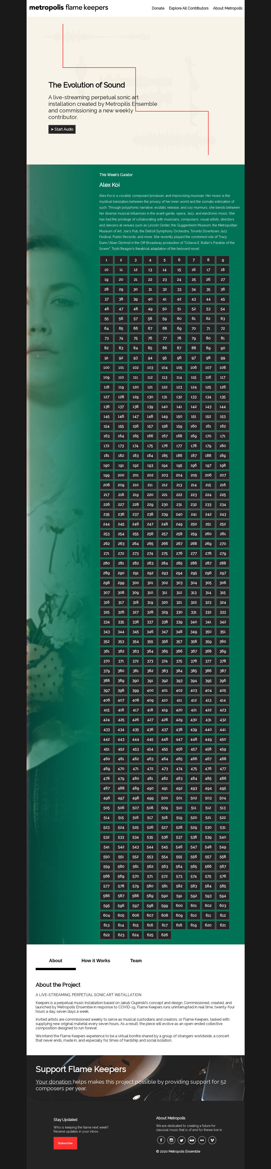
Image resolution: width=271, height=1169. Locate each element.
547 (194, 847)
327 (135, 612)
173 (121, 446)
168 (179, 436)
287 (208, 563)
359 (208, 641)
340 (193, 622)
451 (106, 749)
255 (135, 534)
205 (194, 475)
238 (150, 514)
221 (164, 495)
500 (164, 798)
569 (121, 876)
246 (135, 524)
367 (194, 651)
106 (194, 367)
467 (208, 759)
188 (208, 455)
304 (193, 583)
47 (121, 309)
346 (150, 632)
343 (106, 632)
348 (179, 632)
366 (179, 651)
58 (150, 318)
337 (150, 622)
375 (179, 661)
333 (223, 612)
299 (121, 583)
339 (179, 622)
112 (150, 377)
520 (194, 817)
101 (121, 367)
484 (193, 778)
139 (150, 407)
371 (121, 661)
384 (179, 671)
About (55, 960)
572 (165, 876)
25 (194, 279)
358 (194, 641)
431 (208, 720)
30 (135, 289)
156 (136, 426)
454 (150, 749)
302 (165, 583)
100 (106, 367)
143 (208, 407)
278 (208, 553)
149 (165, 416)
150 (179, 416)
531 (223, 827)
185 (165, 455)
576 (223, 876)
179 (208, 446)
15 (179, 270)
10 (106, 270)
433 (106, 729)
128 (121, 397)
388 (106, 680)
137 (121, 407)
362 (121, 651)
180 (223, 446)
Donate (158, 8)
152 (208, 416)
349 (193, 632)
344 (121, 632)
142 (194, 407)
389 (121, 680)
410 (165, 700)
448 (193, 739)
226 (106, 504)
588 (135, 896)
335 (121, 622)
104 (165, 367)
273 (135, 553)
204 (179, 475)
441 (223, 729)
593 (208, 896)
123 (179, 387)
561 (136, 866)
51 (179, 309)
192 (136, 465)
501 (179, 798)
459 (222, 749)
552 (135, 857)
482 (164, 778)
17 (208, 270)
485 (208, 778)
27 (223, 279)
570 (135, 876)
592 (194, 896)
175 (150, 446)
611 (208, 915)
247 (150, 524)
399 (135, 690)
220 (150, 495)
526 (150, 827)
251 (208, 524)
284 (164, 563)
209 (121, 485)
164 (121, 436)
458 (208, 749)
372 (135, 661)
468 (222, 759)
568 (106, 876)
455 (165, 749)
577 (106, 886)
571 (150, 876)
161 (208, 426)
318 (136, 602)
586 (106, 896)
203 (165, 475)
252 (223, 524)
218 (121, 495)
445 (150, 739)
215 (208, 485)
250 (194, 524)
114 (179, 377)
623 (121, 935)
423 (223, 710)
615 (136, 925)
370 (106, 661)
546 (179, 847)
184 (150, 455)
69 (179, 328)
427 (150, 720)
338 (165, 622)
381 (136, 671)
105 (179, 367)
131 (164, 397)
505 (106, 808)
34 (193, 289)
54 (223, 309)
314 (208, 592)
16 (194, 270)
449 (208, 739)
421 (194, 710)
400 (150, 690)
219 (136, 495)
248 (164, 524)
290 (121, 573)
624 (135, 935)
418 (150, 710)
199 (106, 475)
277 (194, 553)
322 (194, 602)
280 (106, 563)
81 (223, 338)
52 (194, 309)
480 (135, 778)
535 (150, 837)
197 (208, 465)
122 (164, 387)
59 (164, 318)
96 (179, 358)
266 (164, 543)
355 (150, 641)
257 (165, 534)
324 (223, 602)
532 (106, 837)
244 (106, 524)
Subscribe (65, 1143)
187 (194, 455)
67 (150, 328)
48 (135, 309)
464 (164, 759)
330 (179, 612)
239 (165, 514)
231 (179, 504)
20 (121, 279)
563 (165, 866)
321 (179, 602)
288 (222, 563)
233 (208, 504)
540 (222, 837)
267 (179, 543)
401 (165, 690)
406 (106, 700)
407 (121, 700)
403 (193, 690)
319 (150, 602)
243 (223, 514)
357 (179, 641)
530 (208, 827)
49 (150, 309)
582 (179, 886)
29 (121, 289)
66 (135, 328)
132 (179, 397)
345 (135, 632)
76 (150, 338)
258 (179, 534)
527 (165, 827)
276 (179, 553)
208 (106, 485)
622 (106, 935)
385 (194, 671)
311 (164, 592)
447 (179, 739)
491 (165, 788)
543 (135, 847)
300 (135, 583)
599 (164, 905)
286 (193, 563)
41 (165, 299)
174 (135, 446)
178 (194, 446)
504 (222, 798)
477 (223, 769)
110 (121, 377)
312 (179, 592)
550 (106, 857)
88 (193, 348)
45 (223, 299)
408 (135, 700)
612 (223, 915)
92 (121, 358)
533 (121, 837)
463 (150, 759)
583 (194, 886)
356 (165, 641)
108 (223, 367)
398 (121, 690)
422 (208, 710)
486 (222, 778)
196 (194, 465)
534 (135, 837)
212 (164, 485)
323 (208, 602)
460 (106, 759)
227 (121, 504)
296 (208, 573)
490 (150, 788)
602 (208, 905)
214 (194, 485)
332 (208, 612)
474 (179, 769)
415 (106, 710)
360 (222, 641)
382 (150, 671)
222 (179, 495)
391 (150, 680)
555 (179, 857)
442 (106, 739)
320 (165, 602)
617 (165, 925)
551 (121, 857)
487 (106, 788)
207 (223, 475)
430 (193, 720)
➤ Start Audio (62, 129)
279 (223, 553)
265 (150, 543)
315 (223, 592)
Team (136, 960)
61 (194, 318)
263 (121, 543)
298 (106, 583)
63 (223, 318)
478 (106, 778)
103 (150, 367)
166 (150, 436)
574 (194, 876)
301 (150, 583)
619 (194, 925)
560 (121, 866)
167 (165, 436)
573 (179, 876)
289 (106, 573)
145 (106, 416)
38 (121, 299)
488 (121, 788)
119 (121, 387)
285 (179, 563)
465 (179, 759)
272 (121, 553)
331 (193, 612)
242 (208, 514)
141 (179, 407)
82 (106, 348)
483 (179, 778)
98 (208, 358)
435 (135, 729)
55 (106, 318)
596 (121, 905)
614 (121, 925)
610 (194, 915)
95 (164, 358)
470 (121, 769)
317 (121, 602)
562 (150, 866)
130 (150, 397)
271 (106, 553)
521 (208, 817)
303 (179, 583)
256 (150, 534)
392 (165, 680)
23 (165, 279)
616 (150, 925)
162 (223, 426)
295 (194, 573)
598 (150, 905)
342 (223, 622)
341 (208, 622)
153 (223, 416)
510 (179, 808)
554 (165, 857)
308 (121, 592)
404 (208, 690)
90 (223, 348)
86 (164, 348)
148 (150, 416)
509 (164, 808)
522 (223, 817)
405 (222, 690)
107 (208, 367)
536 (165, 837)
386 (208, 671)
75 (136, 338)
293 (165, 573)
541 (106, 847)
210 (136, 485)
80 (208, 338)
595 (106, 905)
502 (194, 798)
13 (150, 270)
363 (135, 651)
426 (135, 720)
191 (121, 465)
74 (121, 338)
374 (165, 661)
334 (106, 622)
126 (223, 387)
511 (193, 808)
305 (208, 583)
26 (208, 279)
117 (222, 377)
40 (150, 299)
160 (194, 426)
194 (165, 465)
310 (150, 592)
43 (193, 299)
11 (121, 270)
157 (150, 426)
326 (121, 612)
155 (121, 426)
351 (223, 632)
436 (150, 729)
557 (208, 857)
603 (222, 905)
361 (106, 651)
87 (179, 348)
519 (179, 817)
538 (194, 837)
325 (106, 612)
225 (223, 495)
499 (150, 798)
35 (208, 289)
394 (193, 680)
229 (150, 504)
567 (223, 866)
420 (179, 710)
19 (106, 279)
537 (179, 837)
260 (208, 534)
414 (223, 700)
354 (135, 641)
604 (106, 915)
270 (223, 543)
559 (106, 866)
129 (136, 397)
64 (106, 328)
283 (150, 563)
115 (193, 377)
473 (165, 769)
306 (222, 583)
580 (150, 886)
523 (106, 827)
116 (208, 377)
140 (165, 407)
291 (136, 573)
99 (223, 358)
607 (150, 915)
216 (223, 485)
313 (193, 592)
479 (121, 778)
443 (121, 739)
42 (179, 299)
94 (150, 358)
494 (208, 788)
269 (208, 543)
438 (179, 729)
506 (121, 808)
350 (208, 632)
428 (164, 720)
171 (222, 436)
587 (121, 896)
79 (193, 338)
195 (179, 465)
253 (106, 534)
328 (150, 612)
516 (136, 817)
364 (150, 651)
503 (208, 798)
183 (136, 455)
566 (208, 866)
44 (208, 299)
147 (136, 416)
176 (165, 446)
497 (121, 798)
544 (150, 847)
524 (121, 827)
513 (223, 808)
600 (179, 905)
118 (106, 387)
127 (106, 397)
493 (193, 788)
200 (121, 475)
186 (179, 455)
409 (150, 700)
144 (223, 407)
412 (194, 700)
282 (135, 563)
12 (135, 270)
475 (194, 769)
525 (135, 827)
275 (165, 553)
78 (179, 338)
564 (179, 866)
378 (223, 661)
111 (135, 377)
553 (150, 857)
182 (121, 455)
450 (222, 739)
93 (135, 358)
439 (193, 729)
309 (135, 592)
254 (121, 534)
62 (208, 318)
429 (179, 720)
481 (150, 778)
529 (194, 827)
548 (208, 847)
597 (135, 905)
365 (165, 651)
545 (165, 847)
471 (136, 769)
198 (223, 465)
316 (106, 602)
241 (194, 514)
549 (222, 847)
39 (135, 299)
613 (106, 925)
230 (165, 504)
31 (150, 289)
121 (150, 387)
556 (194, 857)
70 (193, 328)
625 (150, 935)
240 (179, 514)
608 (164, 915)
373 (150, 661)
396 (222, 680)
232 (194, 504)
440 (208, 729)
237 (135, 514)
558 (223, 857)
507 (135, 808)
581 (165, 886)
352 (106, 641)
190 (106, 465)
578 (121, 886)
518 (165, 817)
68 (164, 328)
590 (164, 896)
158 (165, 426)
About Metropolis (227, 8)
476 (208, 769)
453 (135, 749)
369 (222, 651)
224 (208, 495)
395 (208, 680)
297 (223, 573)
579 (135, 886)
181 (106, 455)
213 (179, 485)
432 (223, 720)
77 (165, 338)
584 (208, 886)
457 (194, 749)
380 (121, 671)
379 (106, 671)
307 (106, 592)
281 (121, 563)
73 (106, 338)
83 (121, 348)
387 (223, 671)
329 (165, 612)
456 (179, 749)
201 (136, 475)
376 (194, 661)
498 (135, 798)
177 (179, 446)
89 (208, 348)
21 (135, 279)
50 (164, 309)
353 (121, 641)
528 (179, 827)
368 (208, 651)
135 (223, 397)
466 (193, 759)
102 (136, 367)
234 (223, 504)
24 (179, 279)
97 (193, 358)
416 (121, 710)
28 (106, 289)
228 (135, 504)
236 (121, 514)
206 (208, 475)
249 (179, 524)
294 (179, 573)
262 (106, 543)
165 (136, 436)
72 (223, 328)
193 (150, 465)
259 (194, 534)
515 (121, 817)
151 (193, 416)
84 (135, 348)
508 (150, 808)
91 (106, 358)
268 (193, 543)
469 (106, 769)
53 (208, 309)
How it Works (96, 960)
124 (194, 387)
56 (121, 318)
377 (208, 661)
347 (165, 632)
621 (223, 925)
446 (164, 739)
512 (208, 808)
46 (106, 309)
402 (179, 690)
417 (136, 710)
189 (223, 455)
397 (106, 690)
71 (208, 328)
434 (121, 729)
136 (106, 407)
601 (194, 905)
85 (150, 348)
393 (179, 680)
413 (208, 700)
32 (165, 289)
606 (135, 915)
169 (194, 436)
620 (208, 925)
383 (165, 671)
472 (150, 769)
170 (208, 436)
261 (223, 534)
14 (165, 270)
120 (136, 387)
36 (223, 289)
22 (150, 279)
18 (223, 270)
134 (208, 397)
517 (150, 817)
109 (106, 377)
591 (179, 896)
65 (121, 328)
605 (121, 915)
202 (150, 475)
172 (106, 446)
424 (106, 720)
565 (194, 866)
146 (121, 416)
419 (165, 710)
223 (194, 495)
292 (150, 573)
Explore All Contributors (189, 8)
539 (208, 837)
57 (136, 318)
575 (208, 876)
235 (106, 514)
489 (135, 788)
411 (179, 700)
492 (179, 788)
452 (121, 749)
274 (150, 553)
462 (135, 759)
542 (121, 847)
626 (164, 935)
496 (106, 798)
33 (179, 289)
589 (150, 896)
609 (179, 915)
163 (106, 436)
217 (106, 495)
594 (222, 896)
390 (135, 680)
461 (121, 759)
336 (135, 622)
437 (165, 729)
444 (135, 739)
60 (179, 318)
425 (121, 720)
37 (106, 299)
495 (222, 788)
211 (150, 485)
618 (179, 925)
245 (121, 524)
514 (106, 817)
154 (106, 426)
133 (193, 397)
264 (135, 543)
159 (179, 426)
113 (164, 377)
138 (136, 407)
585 (223, 886)
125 (208, 387)
